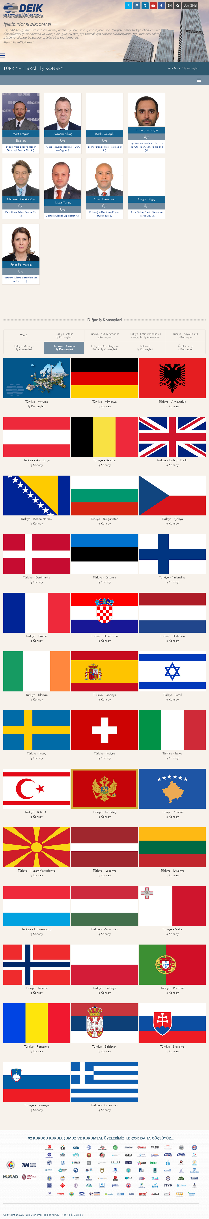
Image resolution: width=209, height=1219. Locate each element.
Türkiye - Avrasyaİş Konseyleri (23, 347)
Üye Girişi (190, 6)
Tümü (23, 335)
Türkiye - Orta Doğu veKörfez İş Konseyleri (105, 347)
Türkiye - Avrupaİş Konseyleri (64, 347)
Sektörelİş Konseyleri (145, 347)
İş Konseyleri (191, 68)
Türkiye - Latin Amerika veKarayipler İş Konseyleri (145, 335)
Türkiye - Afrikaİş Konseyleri (64, 335)
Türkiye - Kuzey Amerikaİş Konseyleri (104, 335)
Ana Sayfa (174, 68)
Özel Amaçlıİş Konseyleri (185, 347)
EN (170, 6)
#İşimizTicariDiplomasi (18, 42)
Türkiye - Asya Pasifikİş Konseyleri (185, 335)
